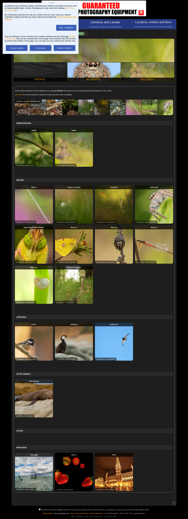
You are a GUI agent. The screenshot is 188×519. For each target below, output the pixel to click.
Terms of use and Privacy (79, 513)
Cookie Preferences (96, 513)
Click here (18, 95)
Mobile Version (48, 513)
